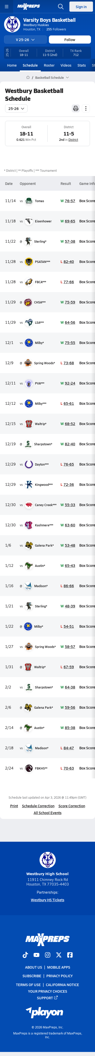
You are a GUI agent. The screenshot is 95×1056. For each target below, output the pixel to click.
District (73, 140)
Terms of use (28, 984)
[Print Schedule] (76, 108)
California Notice (62, 984)
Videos (66, 65)
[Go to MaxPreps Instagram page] (48, 955)
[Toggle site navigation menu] (6, 6)
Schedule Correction (38, 805)
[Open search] (60, 6)
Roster (49, 65)
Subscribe (32, 975)
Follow (69, 39)
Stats (82, 65)
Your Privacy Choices (47, 991)
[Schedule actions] (86, 108)
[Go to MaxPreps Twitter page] (59, 955)
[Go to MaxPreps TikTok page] (25, 955)
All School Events (48, 812)
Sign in (81, 6)
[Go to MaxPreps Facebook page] (70, 955)
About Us (33, 967)
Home (12, 65)
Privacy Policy (59, 975)
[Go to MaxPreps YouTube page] (36, 955)
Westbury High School (47, 864)
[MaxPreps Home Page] (28, 77)
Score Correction (72, 805)
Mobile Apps (58, 967)
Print (14, 805)
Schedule (30, 65)
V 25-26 (25, 39)
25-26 (16, 108)
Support (47, 997)
